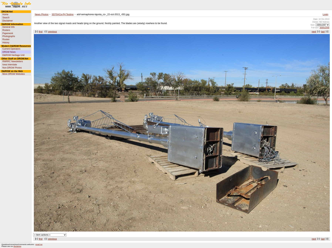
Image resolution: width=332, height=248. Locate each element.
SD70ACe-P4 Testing (62, 14)
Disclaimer (7, 20)
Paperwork (7, 33)
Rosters (6, 30)
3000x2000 (324, 27)
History (5, 42)
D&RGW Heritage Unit (13, 55)
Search (5, 17)
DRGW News (9, 52)
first (41, 31)
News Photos (41, 14)
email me (39, 244)
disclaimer (17, 246)
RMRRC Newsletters (12, 61)
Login (325, 14)
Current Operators (11, 49)
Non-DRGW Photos (12, 67)
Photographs (8, 36)
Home (5, 14)
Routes (5, 39)
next (314, 31)
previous (52, 31)
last (323, 31)
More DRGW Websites (13, 74)
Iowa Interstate (9, 64)
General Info (8, 27)
